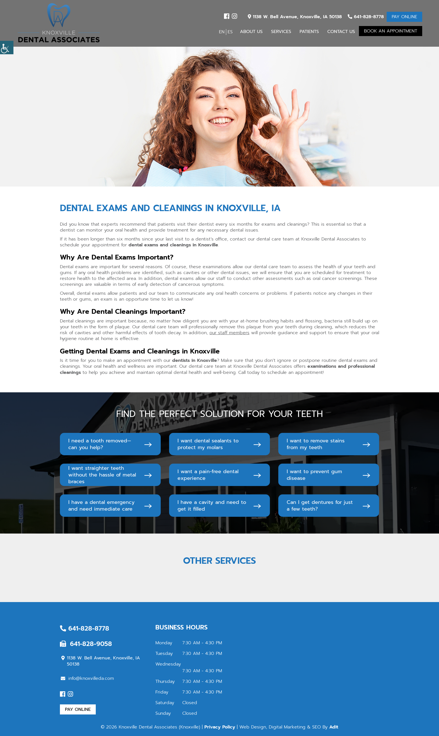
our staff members (229, 332)
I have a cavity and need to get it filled (212, 505)
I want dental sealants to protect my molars (208, 444)
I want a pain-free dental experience (208, 475)
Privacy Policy (219, 727)
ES (230, 32)
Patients (309, 31)
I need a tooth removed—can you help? (99, 444)
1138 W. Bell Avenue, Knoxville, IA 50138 (295, 16)
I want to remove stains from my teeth (316, 444)
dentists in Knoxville (194, 360)
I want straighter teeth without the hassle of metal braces (102, 474)
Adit (333, 727)
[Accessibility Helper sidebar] (6, 47)
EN (222, 32)
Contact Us (341, 31)
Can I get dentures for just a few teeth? (320, 505)
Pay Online (404, 16)
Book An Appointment (390, 31)
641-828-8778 (366, 16)
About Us (251, 31)
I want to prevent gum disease (314, 475)
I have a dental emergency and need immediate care (101, 505)
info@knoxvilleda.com (87, 678)
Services (281, 31)
